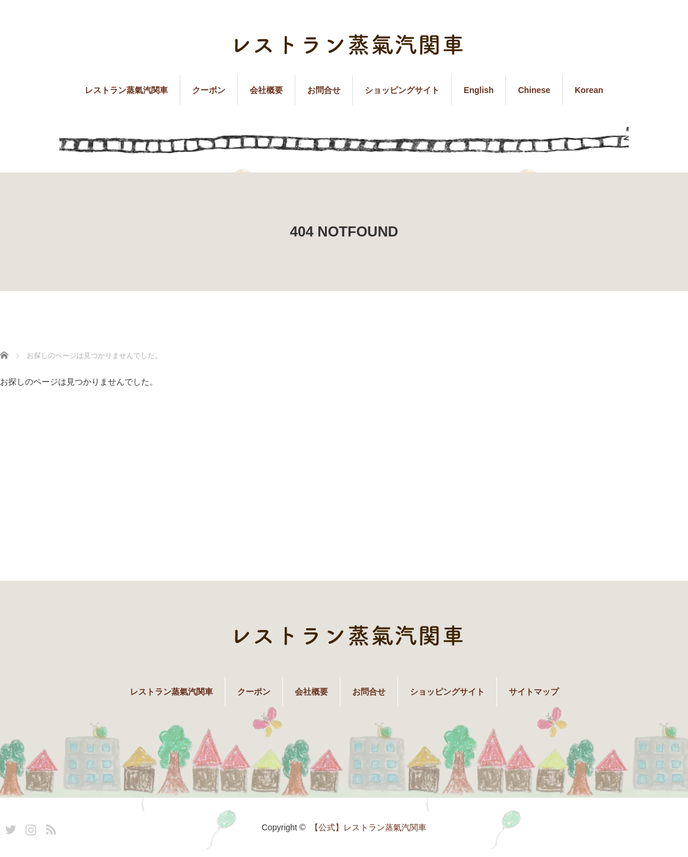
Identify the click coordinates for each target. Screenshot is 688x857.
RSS (49, 827)
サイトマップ (534, 691)
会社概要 (266, 90)
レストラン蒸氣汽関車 (126, 90)
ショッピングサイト (402, 90)
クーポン (208, 90)
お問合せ (323, 90)
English (479, 90)
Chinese (534, 90)
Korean (589, 90)
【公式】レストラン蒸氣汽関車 (368, 827)
